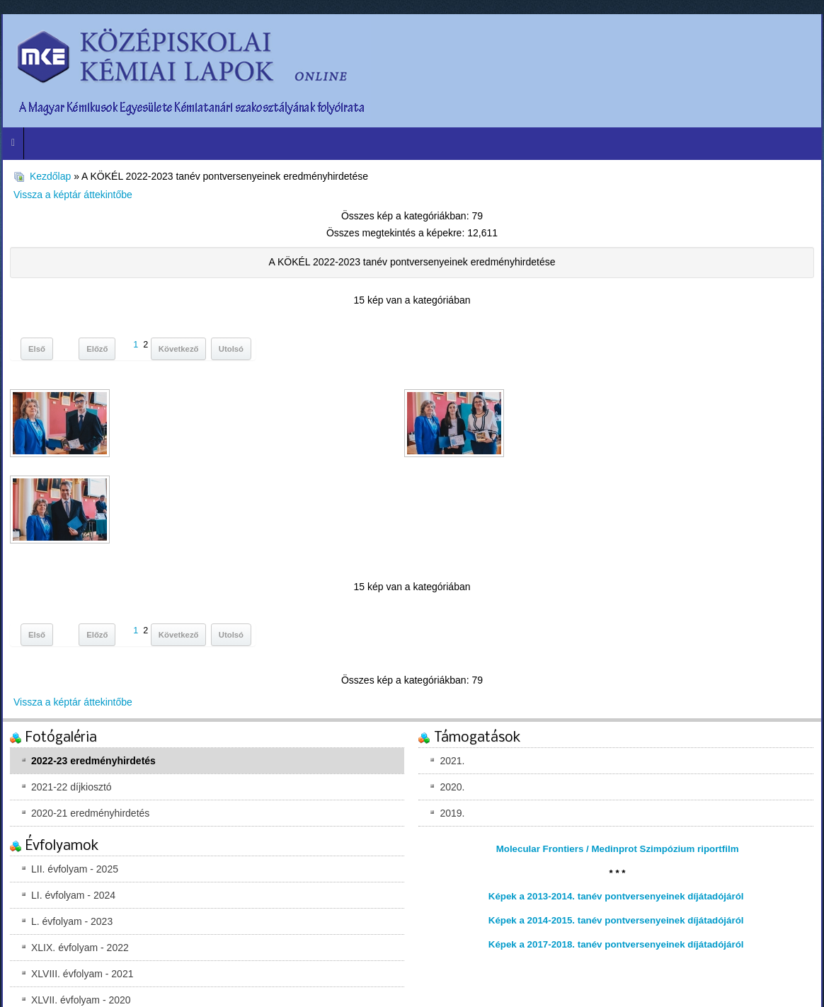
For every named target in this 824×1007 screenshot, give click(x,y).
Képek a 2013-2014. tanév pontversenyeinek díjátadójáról (616, 896)
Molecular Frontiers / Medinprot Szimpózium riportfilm (617, 849)
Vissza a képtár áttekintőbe (72, 194)
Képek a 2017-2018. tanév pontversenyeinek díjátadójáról (616, 944)
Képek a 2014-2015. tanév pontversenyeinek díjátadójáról (616, 920)
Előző (97, 349)
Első (36, 349)
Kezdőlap (50, 176)
